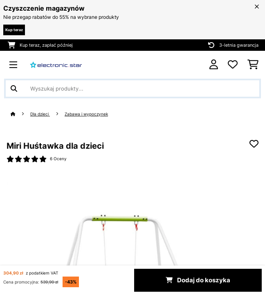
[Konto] (213, 64)
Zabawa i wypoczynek (86, 114)
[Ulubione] (233, 64)
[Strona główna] (20, 114)
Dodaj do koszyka (198, 280)
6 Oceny (58, 158)
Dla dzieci (40, 114)
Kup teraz (14, 29)
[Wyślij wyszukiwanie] (14, 88)
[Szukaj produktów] (132, 88)
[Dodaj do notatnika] (253, 143)
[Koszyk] (252, 64)
